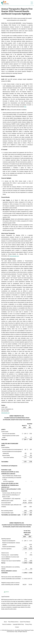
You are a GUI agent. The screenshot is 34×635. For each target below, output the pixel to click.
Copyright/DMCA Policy (18, 624)
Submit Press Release (25, 621)
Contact (17, 627)
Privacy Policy (28, 624)
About (5, 621)
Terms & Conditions (6, 624)
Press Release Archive (13, 621)
